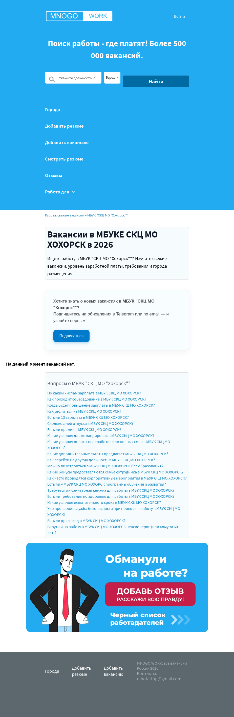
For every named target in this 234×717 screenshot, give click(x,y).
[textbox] (112, 77)
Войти (179, 16)
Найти (155, 81)
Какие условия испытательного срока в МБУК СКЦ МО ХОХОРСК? (104, 502)
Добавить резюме (64, 126)
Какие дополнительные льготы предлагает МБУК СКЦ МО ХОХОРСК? (107, 453)
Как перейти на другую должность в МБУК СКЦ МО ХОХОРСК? (101, 459)
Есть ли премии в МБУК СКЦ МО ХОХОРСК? (84, 429)
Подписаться (71, 336)
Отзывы (53, 175)
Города (52, 109)
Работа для (60, 192)
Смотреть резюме (64, 159)
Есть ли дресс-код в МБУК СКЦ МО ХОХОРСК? (86, 520)
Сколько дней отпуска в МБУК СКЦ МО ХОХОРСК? (90, 423)
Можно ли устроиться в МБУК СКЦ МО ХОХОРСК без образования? (105, 465)
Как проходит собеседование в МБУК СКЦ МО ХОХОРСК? (96, 399)
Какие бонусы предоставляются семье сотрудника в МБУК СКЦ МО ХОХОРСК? (115, 471)
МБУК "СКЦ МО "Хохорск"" (107, 215)
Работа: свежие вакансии (64, 215)
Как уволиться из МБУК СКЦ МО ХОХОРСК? (84, 411)
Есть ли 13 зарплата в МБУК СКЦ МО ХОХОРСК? (88, 417)
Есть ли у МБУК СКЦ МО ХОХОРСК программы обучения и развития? (106, 484)
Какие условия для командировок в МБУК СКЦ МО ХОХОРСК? (100, 435)
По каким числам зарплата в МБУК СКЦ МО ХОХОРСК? (94, 392)
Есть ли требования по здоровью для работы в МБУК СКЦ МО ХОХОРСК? (110, 496)
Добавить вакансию (67, 142)
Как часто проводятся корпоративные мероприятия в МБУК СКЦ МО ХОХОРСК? (117, 478)
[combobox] (112, 78)
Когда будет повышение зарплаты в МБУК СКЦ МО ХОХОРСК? (101, 405)
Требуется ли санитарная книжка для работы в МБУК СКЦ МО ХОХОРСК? (110, 490)
